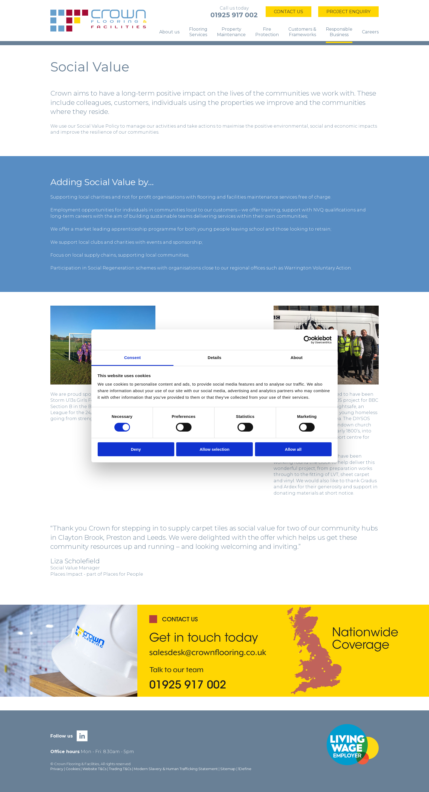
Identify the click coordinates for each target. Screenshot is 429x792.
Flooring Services (198, 32)
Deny (136, 449)
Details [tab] (214, 357)
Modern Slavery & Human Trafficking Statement (176, 769)
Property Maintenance (231, 32)
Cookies (73, 769)
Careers (370, 32)
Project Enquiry (348, 11)
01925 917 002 (234, 15)
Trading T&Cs (120, 769)
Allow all (293, 449)
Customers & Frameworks (302, 32)
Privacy (56, 769)
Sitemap (228, 769)
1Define (244, 769)
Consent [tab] (132, 357)
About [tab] (297, 357)
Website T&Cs (94, 769)
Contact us (288, 11)
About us (169, 32)
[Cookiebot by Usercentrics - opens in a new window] (308, 339)
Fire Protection (267, 32)
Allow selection (214, 449)
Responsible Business (339, 32)
